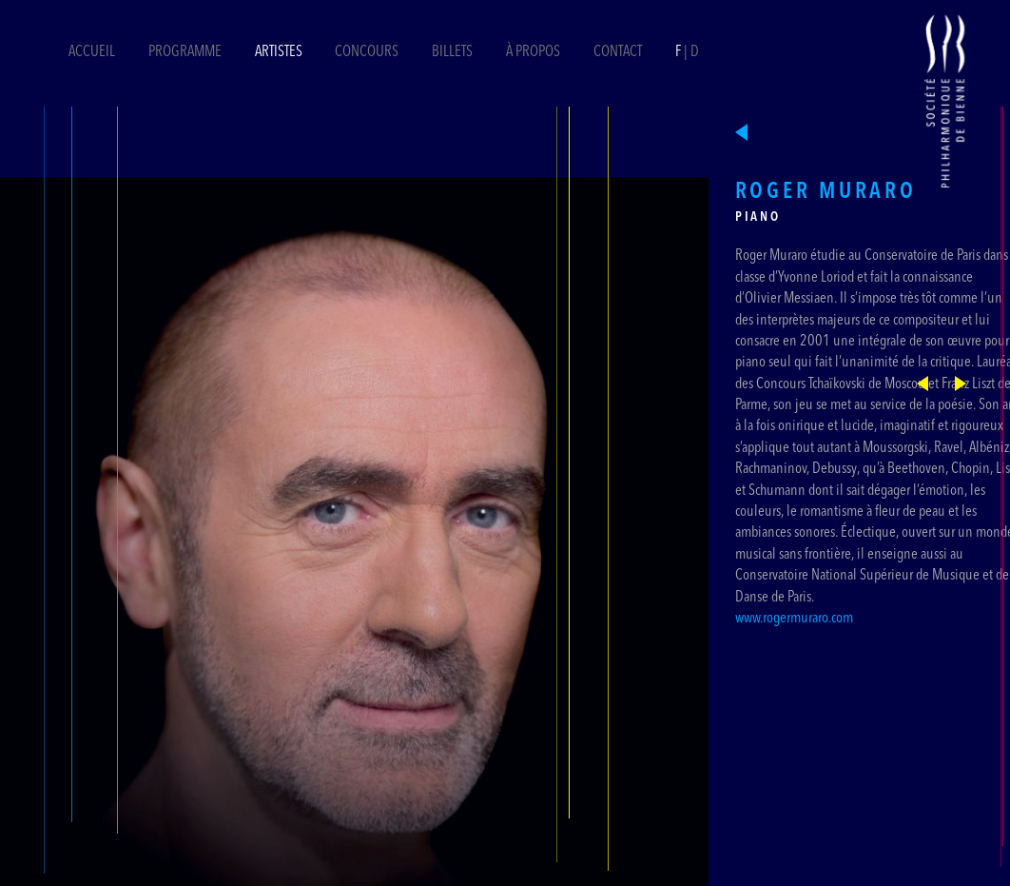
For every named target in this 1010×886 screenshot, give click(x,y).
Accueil (91, 52)
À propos (533, 52)
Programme (185, 52)
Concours (366, 52)
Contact (617, 52)
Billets (454, 52)
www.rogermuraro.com (794, 618)
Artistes (278, 52)
